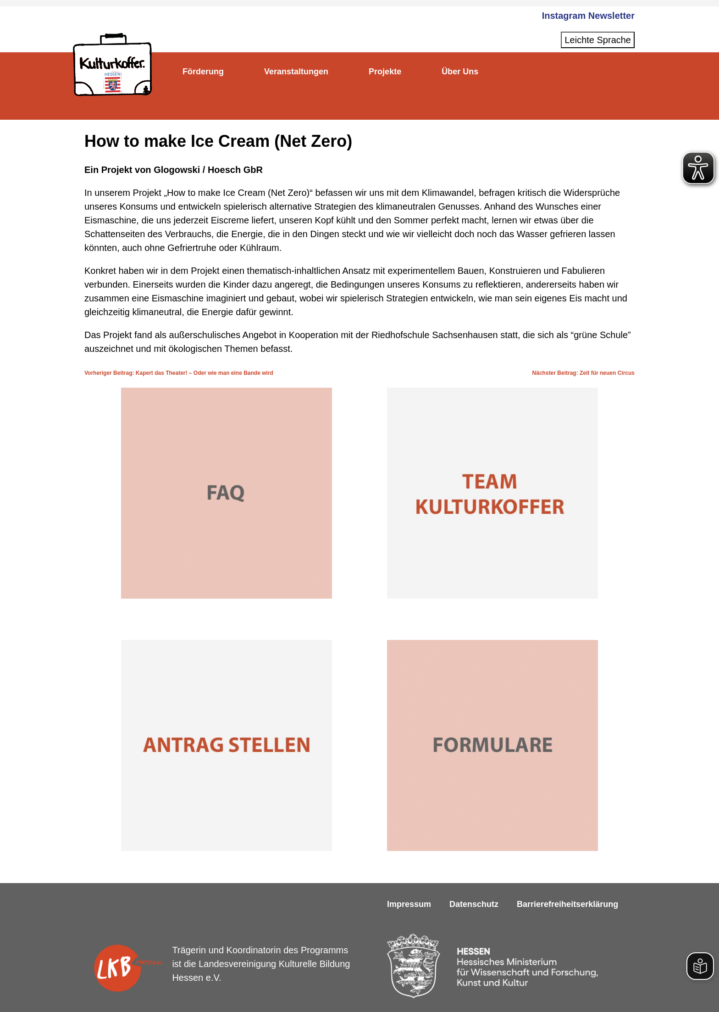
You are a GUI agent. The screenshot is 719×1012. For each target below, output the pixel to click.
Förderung (206, 71)
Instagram (564, 16)
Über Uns (482, 71)
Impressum (409, 904)
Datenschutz (473, 904)
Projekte (401, 71)
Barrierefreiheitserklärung (567, 904)
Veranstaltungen (306, 71)
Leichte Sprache (597, 40)
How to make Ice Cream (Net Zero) (218, 141)
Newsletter (611, 16)
